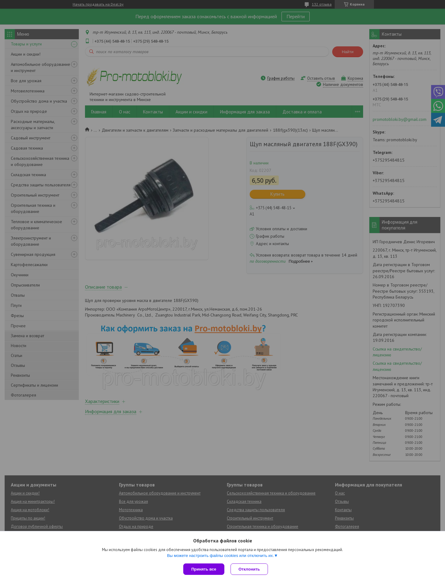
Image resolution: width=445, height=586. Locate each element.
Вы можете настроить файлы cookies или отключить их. (220, 555)
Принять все (203, 569)
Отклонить (249, 569)
